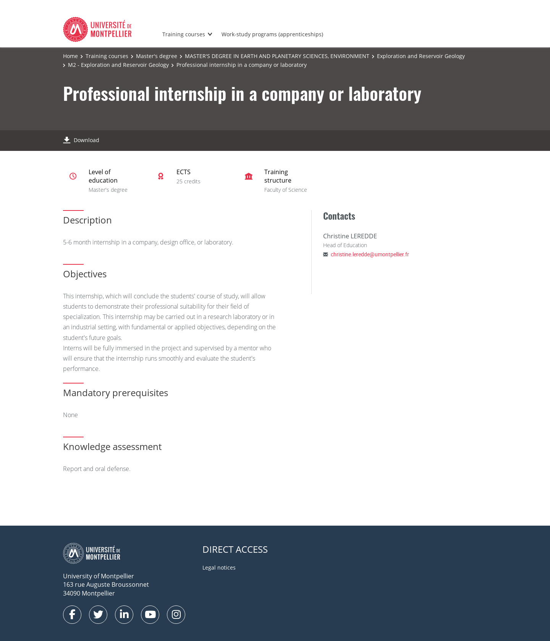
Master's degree (156, 56)
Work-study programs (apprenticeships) (272, 34)
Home (70, 56)
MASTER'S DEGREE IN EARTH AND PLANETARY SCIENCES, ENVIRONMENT (277, 56)
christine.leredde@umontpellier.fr (370, 254)
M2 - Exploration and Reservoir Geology (118, 64)
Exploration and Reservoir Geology (421, 56)
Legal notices (219, 567)
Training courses (183, 34)
